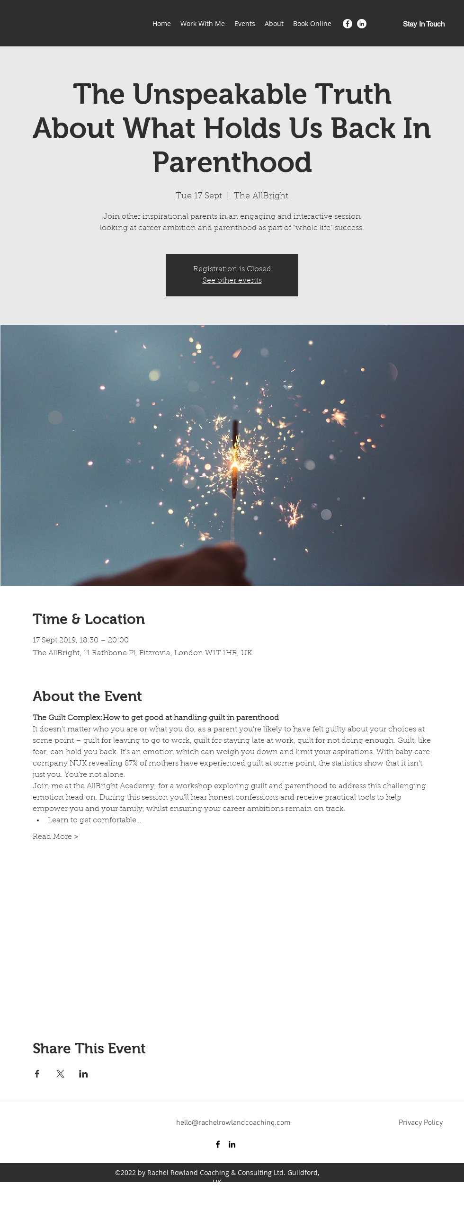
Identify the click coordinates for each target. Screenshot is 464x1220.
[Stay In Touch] (424, 24)
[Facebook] (347, 23)
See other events (232, 281)
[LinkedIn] (361, 23)
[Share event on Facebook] (37, 1074)
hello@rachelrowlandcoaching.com (233, 1123)
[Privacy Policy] (420, 1122)
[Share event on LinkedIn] (83, 1074)
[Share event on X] (60, 1074)
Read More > (56, 837)
